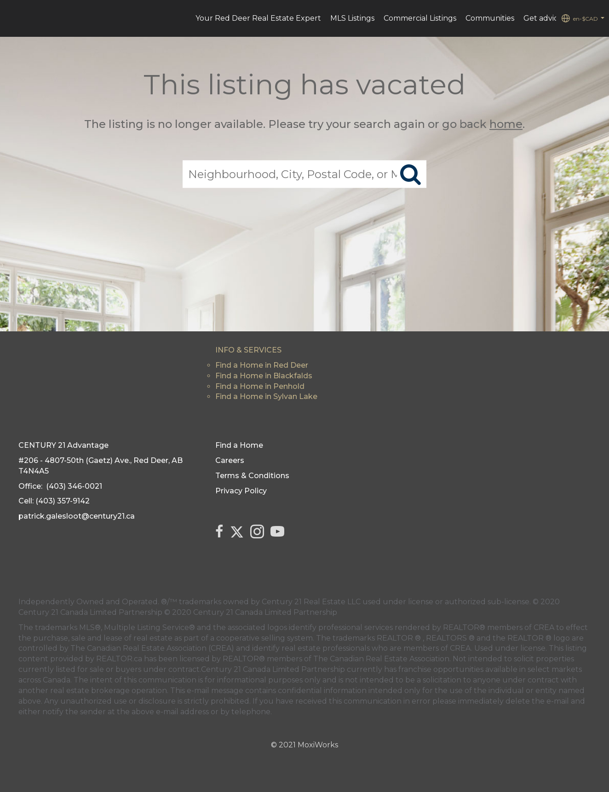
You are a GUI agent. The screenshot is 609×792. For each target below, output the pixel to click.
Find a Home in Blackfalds (263, 375)
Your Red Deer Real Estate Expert (258, 18)
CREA (544, 627)
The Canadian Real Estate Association (381, 658)
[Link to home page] (12, 18)
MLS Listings (352, 18)
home (506, 124)
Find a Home (239, 445)
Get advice (543, 18)
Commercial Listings (420, 18)
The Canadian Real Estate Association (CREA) (152, 648)
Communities (489, 18)
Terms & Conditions (252, 475)
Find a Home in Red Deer (261, 365)
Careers (229, 460)
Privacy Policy (241, 490)
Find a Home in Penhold (259, 386)
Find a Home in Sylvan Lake (266, 396)
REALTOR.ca (119, 658)
